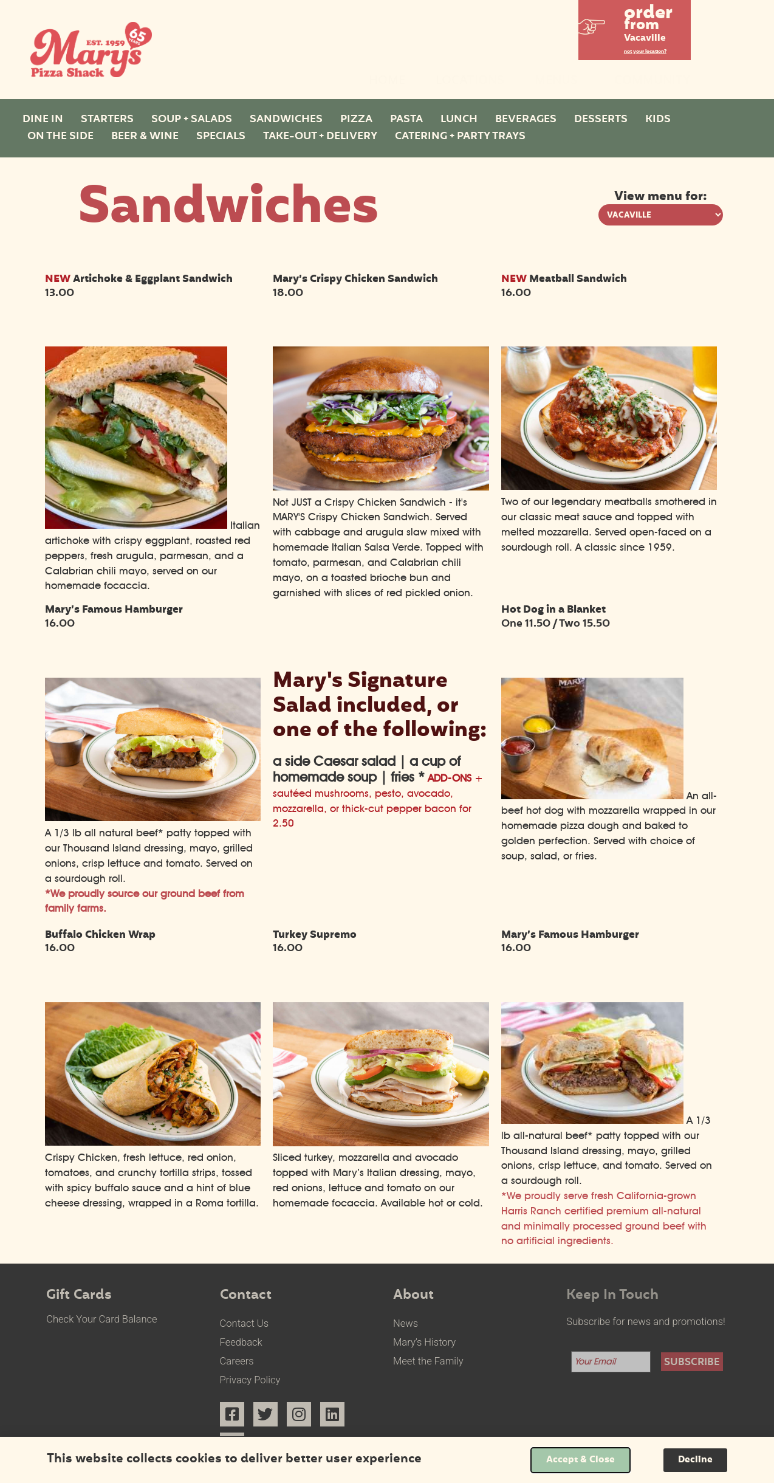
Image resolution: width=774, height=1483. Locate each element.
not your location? (645, 52)
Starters (107, 120)
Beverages (526, 120)
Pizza (356, 120)
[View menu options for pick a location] (660, 214)
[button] (634, 26)
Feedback (241, 1342)
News (405, 1323)
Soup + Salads (191, 120)
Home (387, 81)
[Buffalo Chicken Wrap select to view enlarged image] (153, 1142)
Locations (470, 81)
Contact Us (244, 1323)
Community (652, 81)
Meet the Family (428, 1361)
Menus (559, 81)
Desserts (601, 120)
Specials (220, 137)
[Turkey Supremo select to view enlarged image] (381, 1143)
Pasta (406, 120)
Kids (658, 120)
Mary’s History (424, 1342)
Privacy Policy (250, 1380)
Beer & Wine (145, 137)
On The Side (60, 137)
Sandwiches (286, 120)
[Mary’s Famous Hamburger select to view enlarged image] (153, 817)
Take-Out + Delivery (320, 137)
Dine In (42, 120)
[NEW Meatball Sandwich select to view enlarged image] (609, 486)
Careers (237, 1361)
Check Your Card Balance (101, 1319)
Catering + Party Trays (460, 137)
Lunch (459, 120)
